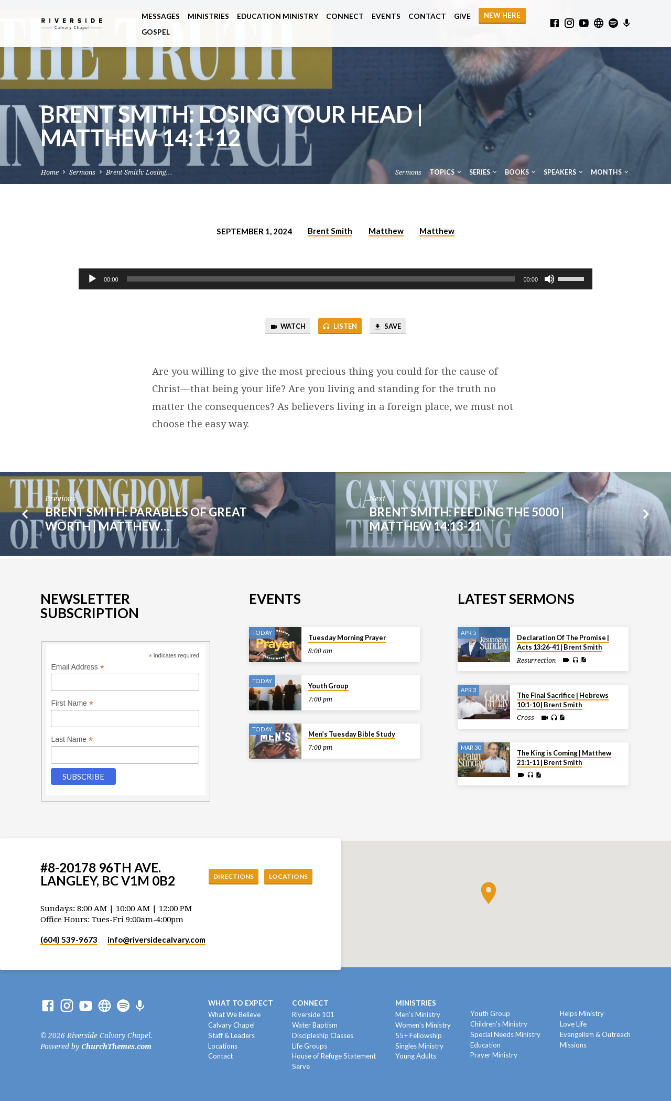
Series (484, 172)
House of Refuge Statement (334, 1056)
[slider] (321, 279)
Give (462, 16)
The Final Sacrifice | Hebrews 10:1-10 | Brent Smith (563, 700)
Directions (224, 876)
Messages (161, 16)
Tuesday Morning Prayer (347, 638)
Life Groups (309, 1046)
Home (50, 172)
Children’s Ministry (498, 1024)
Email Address (77, 667)
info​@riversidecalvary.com (156, 939)
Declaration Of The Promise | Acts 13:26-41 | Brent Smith (563, 643)
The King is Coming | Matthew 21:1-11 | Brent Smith (564, 758)
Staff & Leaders (231, 1035)
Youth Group (328, 686)
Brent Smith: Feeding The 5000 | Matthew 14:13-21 (466, 521)
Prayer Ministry (493, 1055)
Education (485, 1045)
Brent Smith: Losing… (139, 172)
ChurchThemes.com (116, 1046)
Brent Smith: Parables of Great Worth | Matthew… (146, 521)
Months (610, 172)
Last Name (72, 740)
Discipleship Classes (322, 1035)
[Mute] (549, 279)
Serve (301, 1067)
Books (521, 172)
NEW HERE (502, 15)
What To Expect (240, 1003)
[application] (335, 278)
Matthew (386, 230)
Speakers (564, 172)
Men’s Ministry (417, 1015)
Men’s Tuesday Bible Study (351, 734)
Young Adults (415, 1056)
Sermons (82, 172)
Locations (285, 876)
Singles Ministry (419, 1046)
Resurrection (536, 660)
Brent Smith (330, 230)
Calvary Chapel (231, 1025)
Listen (339, 327)
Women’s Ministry (423, 1025)
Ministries (208, 16)
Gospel (156, 32)
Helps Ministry (582, 1014)
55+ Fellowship (418, 1035)
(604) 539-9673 (69, 939)
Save (393, 327)
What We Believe (234, 1015)
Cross (525, 718)
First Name (72, 704)
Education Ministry (277, 16)
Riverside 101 (313, 1015)
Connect (345, 16)
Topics (446, 172)
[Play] (92, 279)
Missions (573, 1045)
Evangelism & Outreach (595, 1034)
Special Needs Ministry (505, 1034)
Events (386, 16)
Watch (281, 327)
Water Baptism (315, 1025)
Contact (427, 16)
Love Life (573, 1024)
